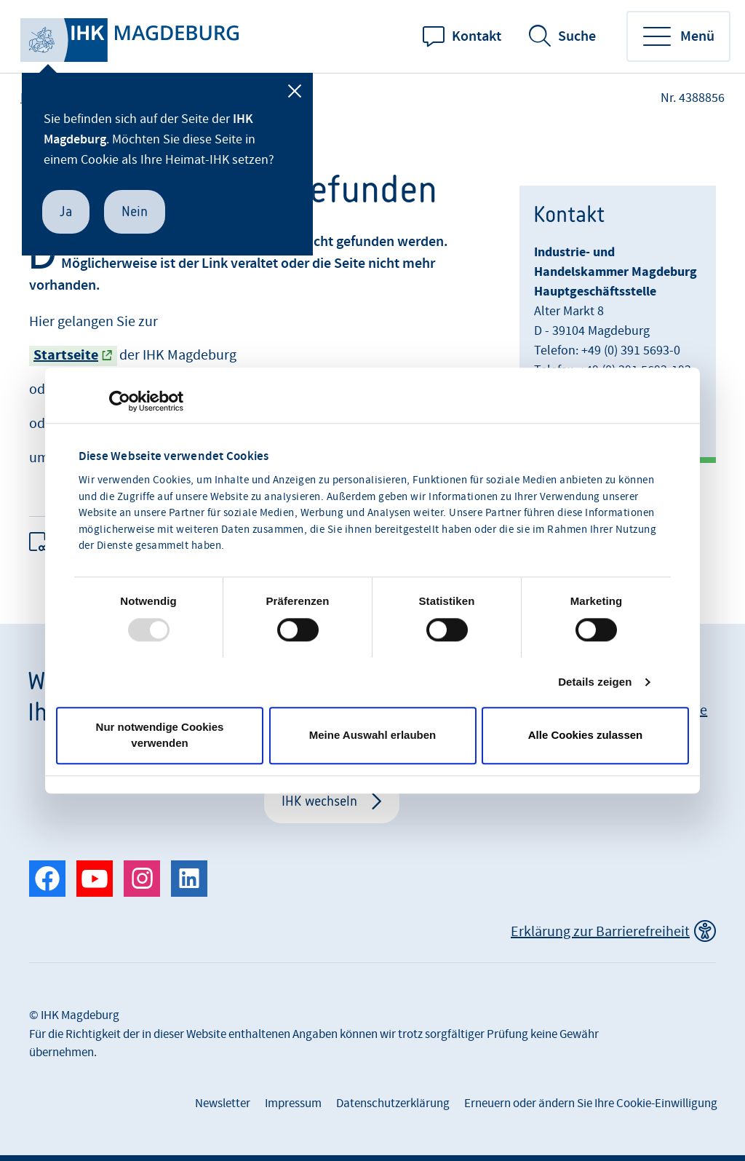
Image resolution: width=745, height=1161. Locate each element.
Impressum (293, 1103)
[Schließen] (294, 91)
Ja (66, 211)
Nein (134, 211)
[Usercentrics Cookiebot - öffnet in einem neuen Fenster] (119, 401)
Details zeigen (595, 681)
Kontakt (476, 36)
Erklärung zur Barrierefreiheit (600, 931)
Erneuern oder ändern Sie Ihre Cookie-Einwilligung (590, 1103)
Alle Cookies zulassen (585, 735)
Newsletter (222, 1103)
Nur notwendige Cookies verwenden (160, 735)
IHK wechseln (319, 801)
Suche (577, 36)
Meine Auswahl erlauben (373, 735)
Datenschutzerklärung (393, 1103)
